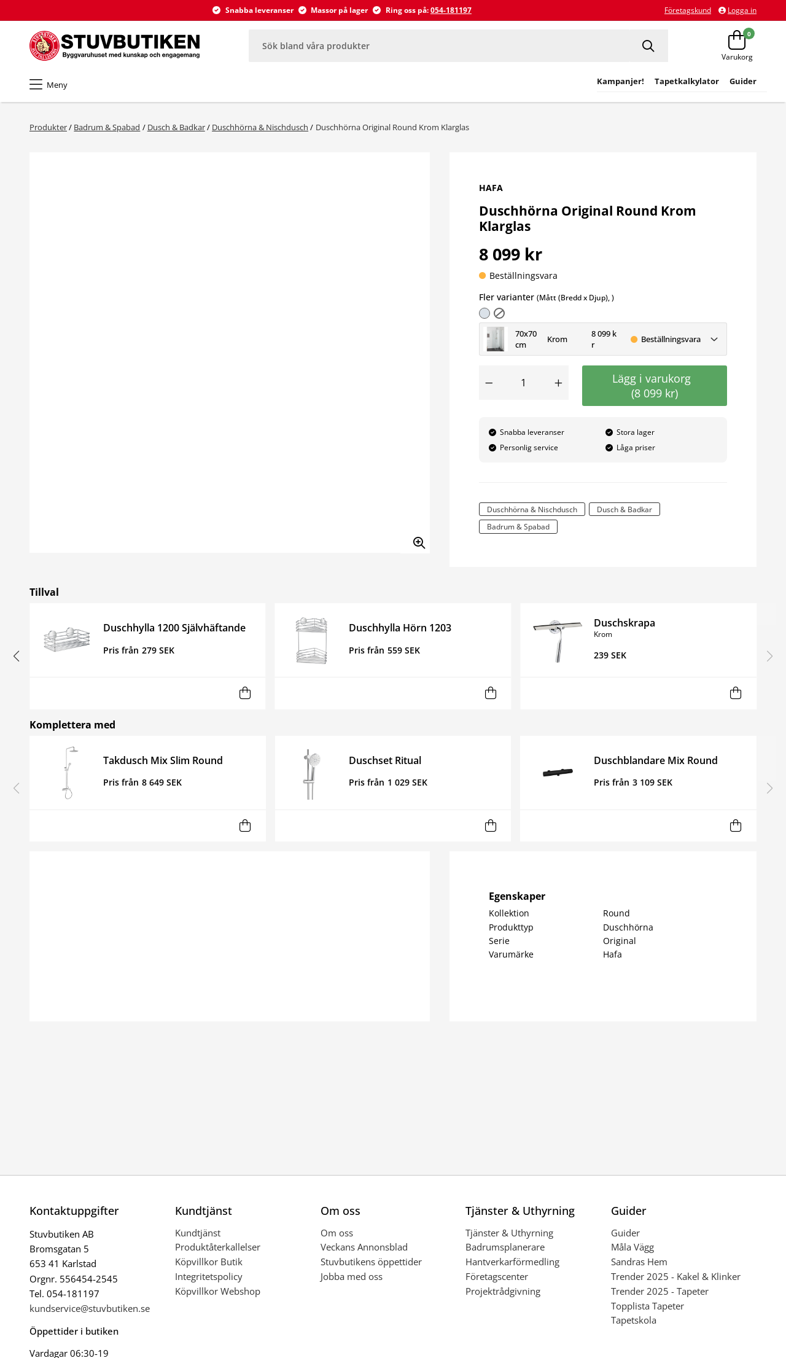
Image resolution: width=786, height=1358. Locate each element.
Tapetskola (633, 1320)
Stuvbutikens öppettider (371, 1261)
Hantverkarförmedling (512, 1261)
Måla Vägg (632, 1247)
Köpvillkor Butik (209, 1261)
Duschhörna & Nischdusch (260, 127)
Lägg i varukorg (654, 385)
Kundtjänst (197, 1233)
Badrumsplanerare (505, 1247)
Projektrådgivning (502, 1291)
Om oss (337, 1233)
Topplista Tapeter (647, 1306)
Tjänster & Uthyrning (509, 1233)
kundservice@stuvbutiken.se (89, 1308)
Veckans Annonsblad (364, 1247)
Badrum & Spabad (107, 127)
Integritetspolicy (209, 1276)
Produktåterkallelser (217, 1247)
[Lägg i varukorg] (244, 693)
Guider (625, 1233)
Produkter (48, 127)
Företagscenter (496, 1276)
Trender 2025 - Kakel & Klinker (676, 1276)
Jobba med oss (352, 1276)
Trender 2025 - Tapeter (660, 1291)
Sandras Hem (639, 1261)
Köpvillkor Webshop (217, 1291)
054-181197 (451, 10)
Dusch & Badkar (176, 127)
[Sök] (649, 45)
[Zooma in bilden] (415, 538)
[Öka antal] (559, 382)
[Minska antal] (489, 382)
